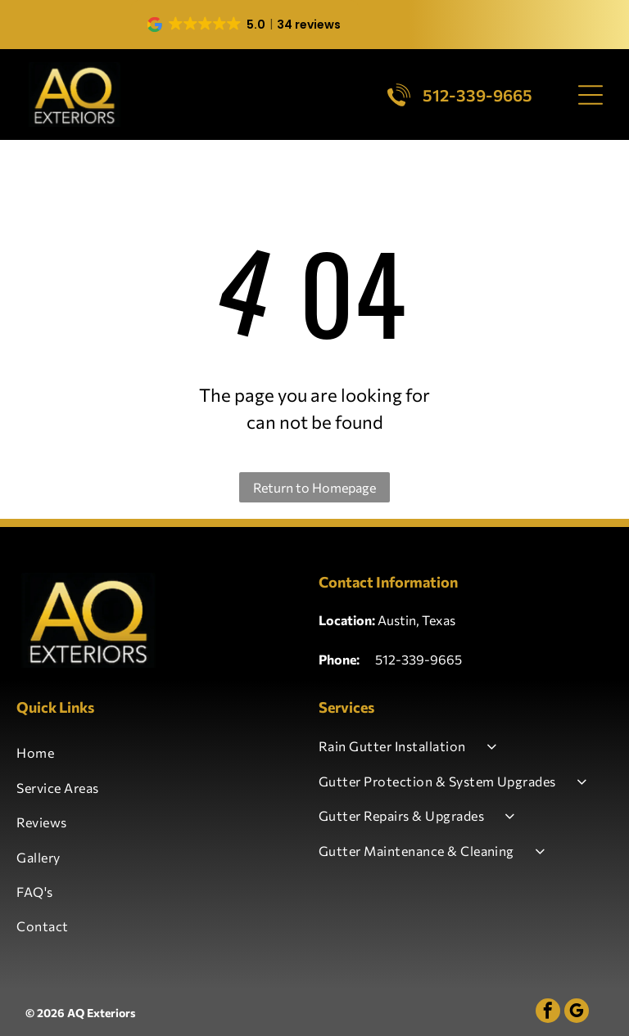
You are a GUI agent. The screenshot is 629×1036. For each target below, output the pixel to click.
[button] (245, 24)
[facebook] (548, 1012)
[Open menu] (590, 95)
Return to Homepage (314, 487)
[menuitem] (163, 753)
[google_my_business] (576, 1012)
